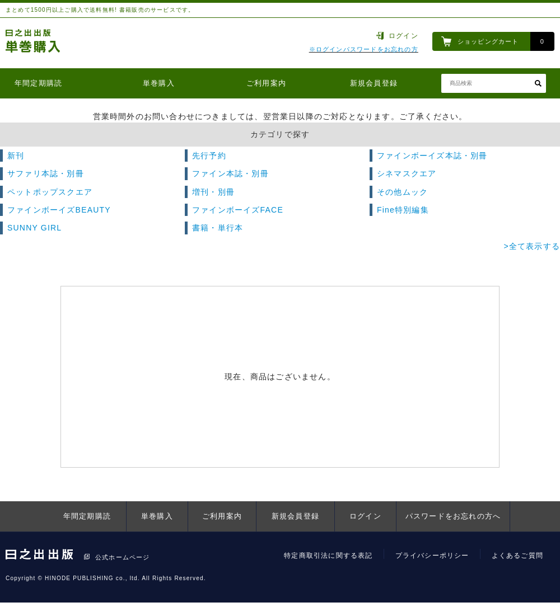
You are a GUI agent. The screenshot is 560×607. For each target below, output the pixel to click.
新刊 (15, 155)
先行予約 (209, 155)
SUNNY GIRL (34, 227)
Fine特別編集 (403, 209)
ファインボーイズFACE (237, 209)
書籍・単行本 (217, 227)
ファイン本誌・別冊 (230, 173)
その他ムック (402, 191)
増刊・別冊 (213, 191)
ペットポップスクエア (49, 191)
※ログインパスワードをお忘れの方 (363, 49)
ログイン (403, 36)
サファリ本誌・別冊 (45, 173)
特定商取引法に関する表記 (328, 555)
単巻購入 (159, 83)
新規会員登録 (374, 83)
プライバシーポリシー (432, 555)
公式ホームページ (122, 557)
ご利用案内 (266, 83)
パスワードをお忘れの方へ (453, 516)
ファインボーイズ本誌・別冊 (432, 155)
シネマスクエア (406, 173)
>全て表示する (531, 246)
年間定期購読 (38, 83)
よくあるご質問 (517, 555)
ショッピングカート (488, 41)
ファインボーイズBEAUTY (59, 209)
